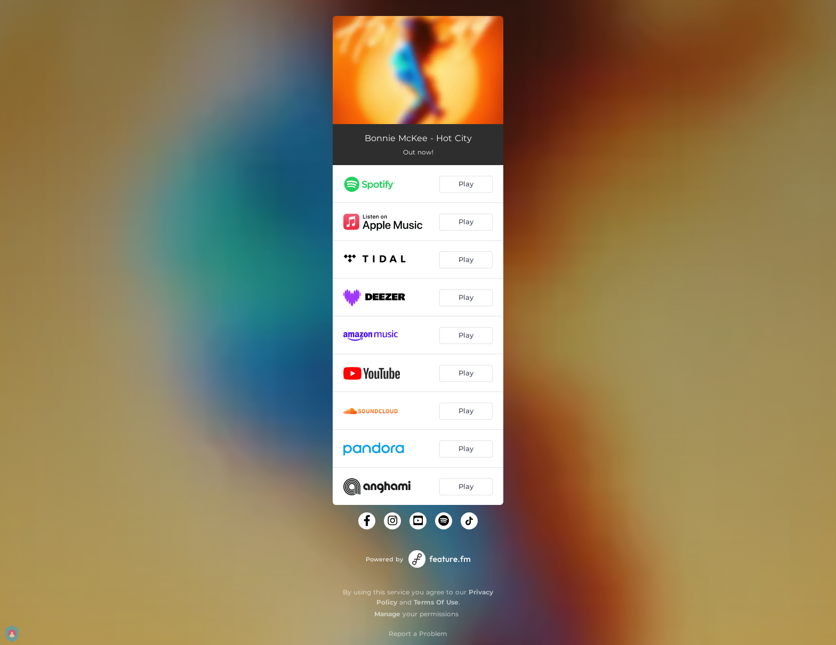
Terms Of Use (436, 602)
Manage (387, 614)
